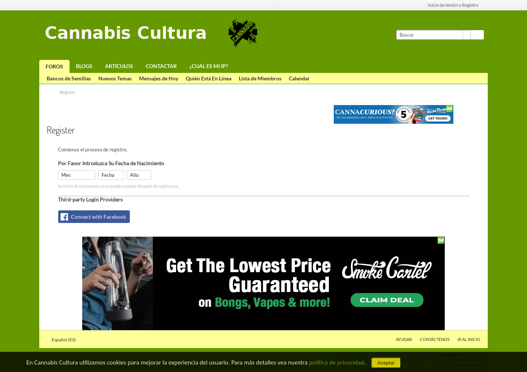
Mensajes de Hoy (158, 78)
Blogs (84, 66)
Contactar (161, 66)
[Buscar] (433, 35)
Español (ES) (66, 339)
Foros (54, 66)
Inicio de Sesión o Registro (455, 5)
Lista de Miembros (260, 78)
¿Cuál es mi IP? (208, 66)
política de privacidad (336, 362)
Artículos (119, 66)
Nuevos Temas (115, 78)
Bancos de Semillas (69, 78)
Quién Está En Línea (208, 78)
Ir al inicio (468, 339)
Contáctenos (435, 339)
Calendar (299, 78)
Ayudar (404, 339)
